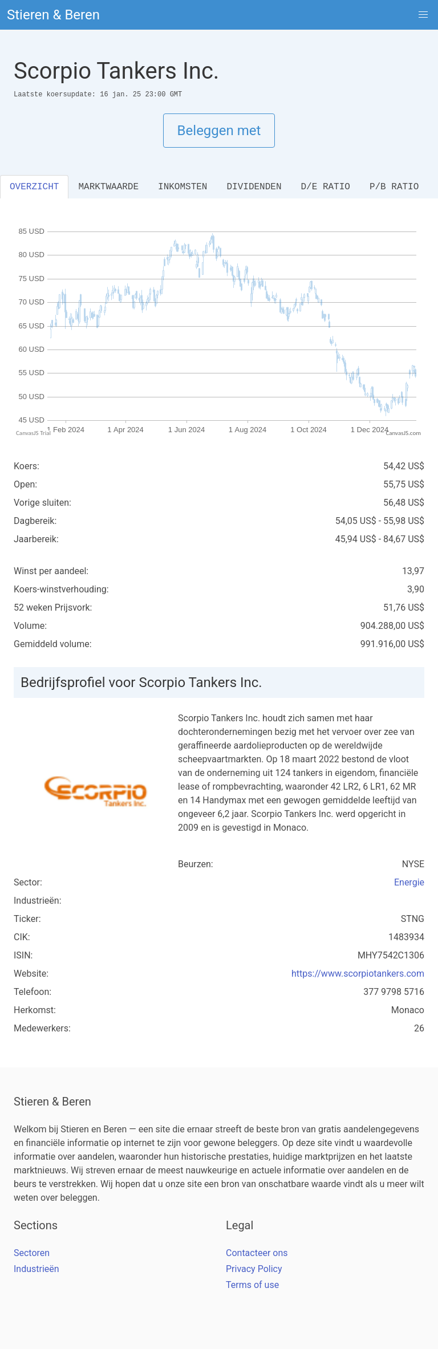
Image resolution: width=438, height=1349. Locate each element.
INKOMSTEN (182, 187)
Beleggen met (219, 131)
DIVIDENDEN (253, 187)
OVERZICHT (34, 187)
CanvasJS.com (403, 433)
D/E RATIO (325, 187)
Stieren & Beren (53, 15)
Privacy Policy (254, 1268)
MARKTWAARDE (108, 187)
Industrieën (36, 1268)
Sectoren (32, 1253)
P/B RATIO (394, 187)
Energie (409, 882)
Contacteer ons (257, 1253)
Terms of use (252, 1284)
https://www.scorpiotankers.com (357, 973)
